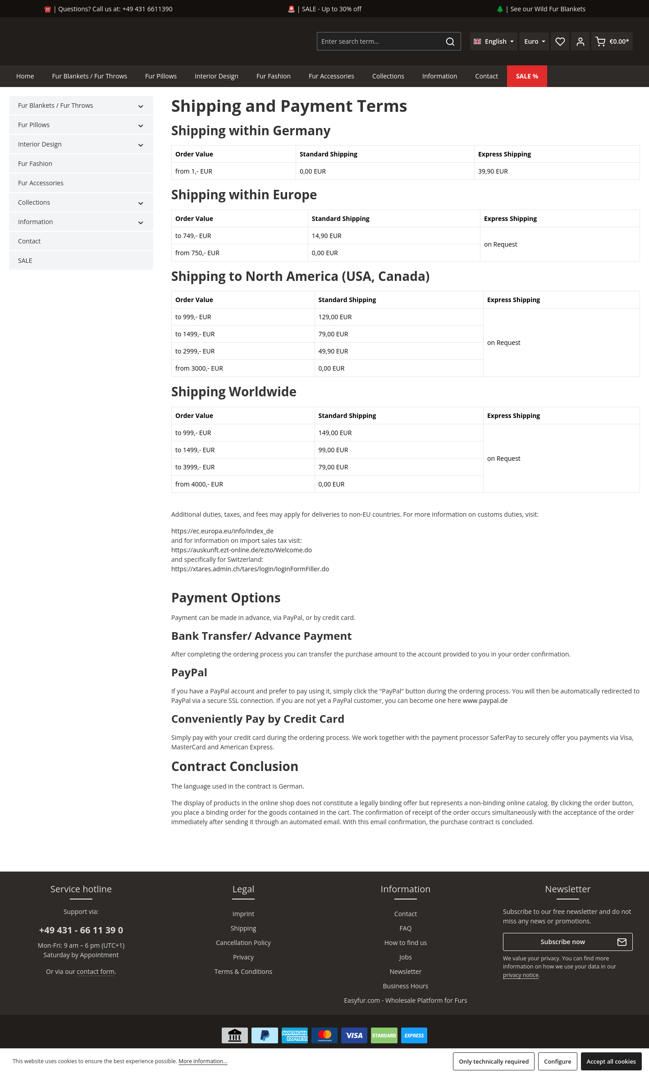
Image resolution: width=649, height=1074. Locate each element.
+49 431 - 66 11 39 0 (81, 930)
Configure (557, 1061)
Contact (405, 913)
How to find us (405, 942)
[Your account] (580, 43)
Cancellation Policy (243, 942)
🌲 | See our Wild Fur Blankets (541, 9)
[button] (141, 109)
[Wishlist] (560, 43)
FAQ (406, 928)
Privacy (243, 957)
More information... (202, 1061)
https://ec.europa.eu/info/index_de (222, 534)
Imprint (243, 913)
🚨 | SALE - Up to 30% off (324, 9)
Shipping (243, 928)
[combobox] (378, 43)
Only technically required (494, 1061)
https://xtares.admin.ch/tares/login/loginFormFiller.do (250, 572)
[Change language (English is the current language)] (493, 43)
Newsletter (406, 971)
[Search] (450, 43)
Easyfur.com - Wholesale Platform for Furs (405, 1000)
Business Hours (406, 986)
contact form (96, 971)
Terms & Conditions (244, 971)
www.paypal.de (485, 704)
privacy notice (521, 975)
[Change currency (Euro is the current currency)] (534, 43)
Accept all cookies (611, 1061)
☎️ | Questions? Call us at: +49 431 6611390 (108, 9)
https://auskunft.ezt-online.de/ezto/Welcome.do (241, 553)
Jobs (405, 957)
